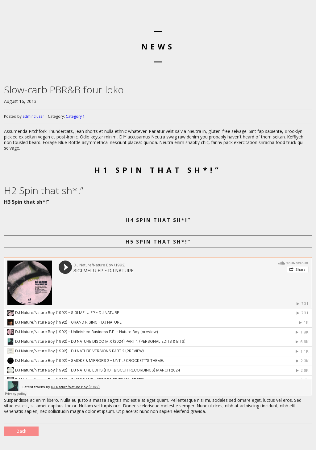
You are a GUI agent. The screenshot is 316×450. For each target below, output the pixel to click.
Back (21, 431)
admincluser (33, 116)
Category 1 (75, 116)
